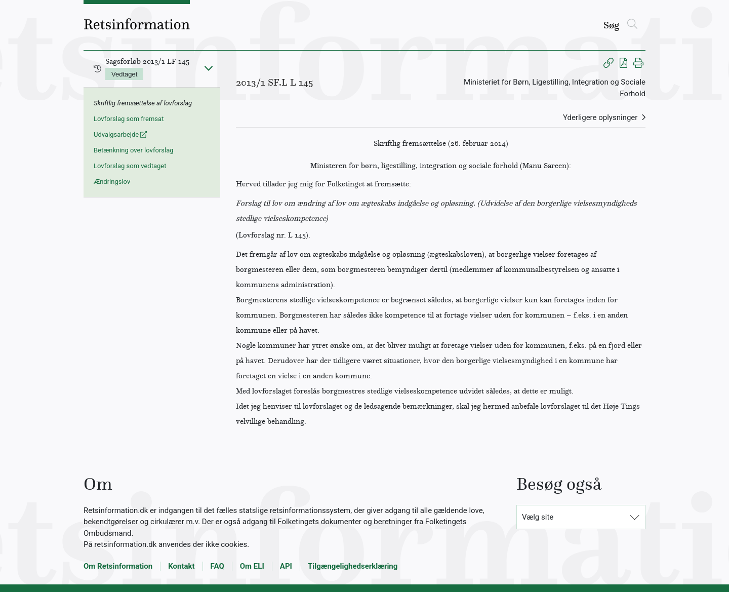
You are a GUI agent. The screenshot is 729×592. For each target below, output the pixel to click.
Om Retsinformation (118, 566)
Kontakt (181, 566)
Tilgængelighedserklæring (352, 566)
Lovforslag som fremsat (129, 119)
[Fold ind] (208, 67)
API (286, 566)
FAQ (217, 566)
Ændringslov (112, 181)
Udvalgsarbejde (120, 134)
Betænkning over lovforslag (134, 150)
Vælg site (537, 517)
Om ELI (252, 566)
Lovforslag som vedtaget (130, 166)
